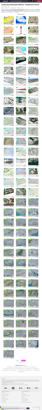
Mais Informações (22, 408)
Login (35, 1)
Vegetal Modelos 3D (28, 368)
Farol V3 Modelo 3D (18, 34)
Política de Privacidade (25, 399)
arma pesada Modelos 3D (29, 370)
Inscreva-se (39, 1)
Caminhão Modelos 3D (36, 370)
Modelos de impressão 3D (5, 394)
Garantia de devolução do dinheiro (26, 402)
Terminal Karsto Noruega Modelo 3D (21, 64)
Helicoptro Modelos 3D (20, 370)
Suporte (23, 392)
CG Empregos (4, 402)
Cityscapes (6, 12)
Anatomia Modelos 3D (21, 371)
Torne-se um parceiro (5, 399)
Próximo (23, 360)
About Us (3, 378)
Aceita (28, 408)
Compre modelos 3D (6, 391)
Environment (13, 12)
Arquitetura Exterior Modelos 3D (8, 368)
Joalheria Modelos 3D (35, 368)
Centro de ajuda (24, 394)
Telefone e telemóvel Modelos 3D (19, 368)
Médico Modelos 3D (13, 370)
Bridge (9, 12)
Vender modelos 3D (5, 398)
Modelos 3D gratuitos (5, 395)
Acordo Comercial (24, 398)
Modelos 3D (3, 392)
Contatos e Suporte (25, 391)
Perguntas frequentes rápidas (26, 395)
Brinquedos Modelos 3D (5, 370)
